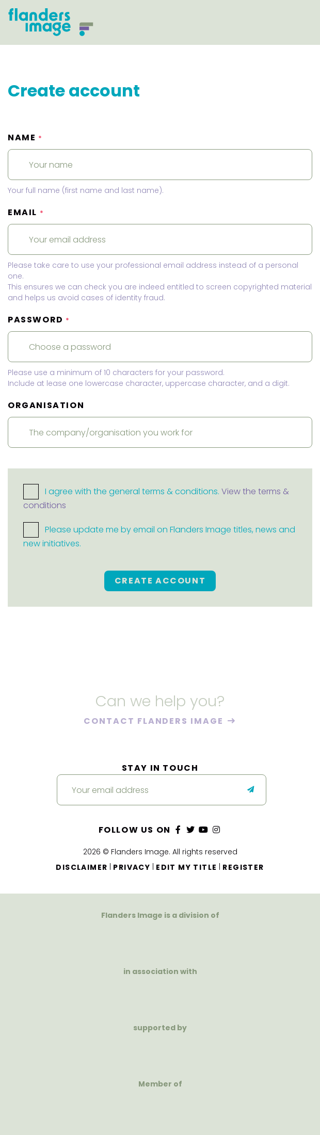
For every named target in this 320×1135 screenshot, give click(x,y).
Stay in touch (160, 768)
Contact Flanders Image (155, 721)
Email (26, 212)
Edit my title (186, 867)
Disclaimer (81, 867)
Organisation (46, 405)
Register (243, 867)
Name (25, 137)
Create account (160, 581)
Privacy (131, 867)
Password (39, 320)
